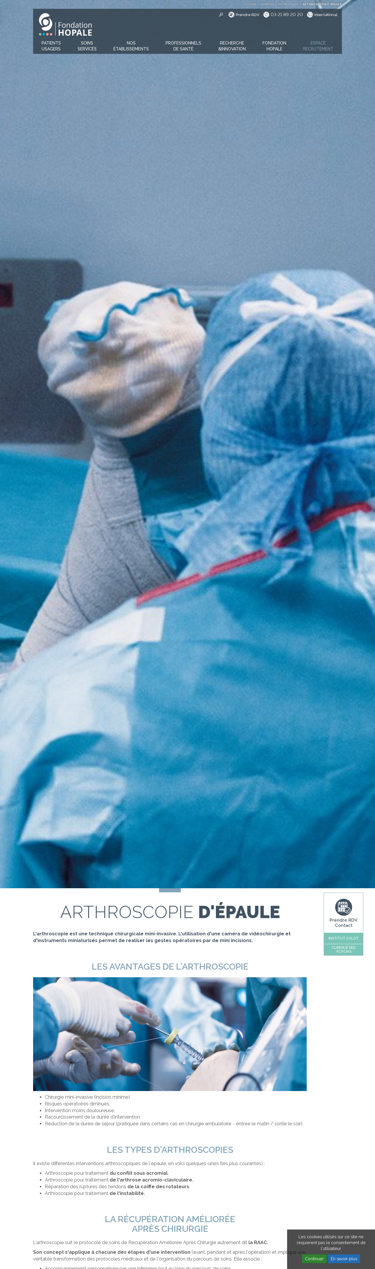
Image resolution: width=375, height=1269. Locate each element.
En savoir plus (344, 1258)
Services (267, 4)
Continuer (314, 1258)
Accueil (250, 4)
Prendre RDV (247, 15)
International (326, 15)
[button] (51, 46)
